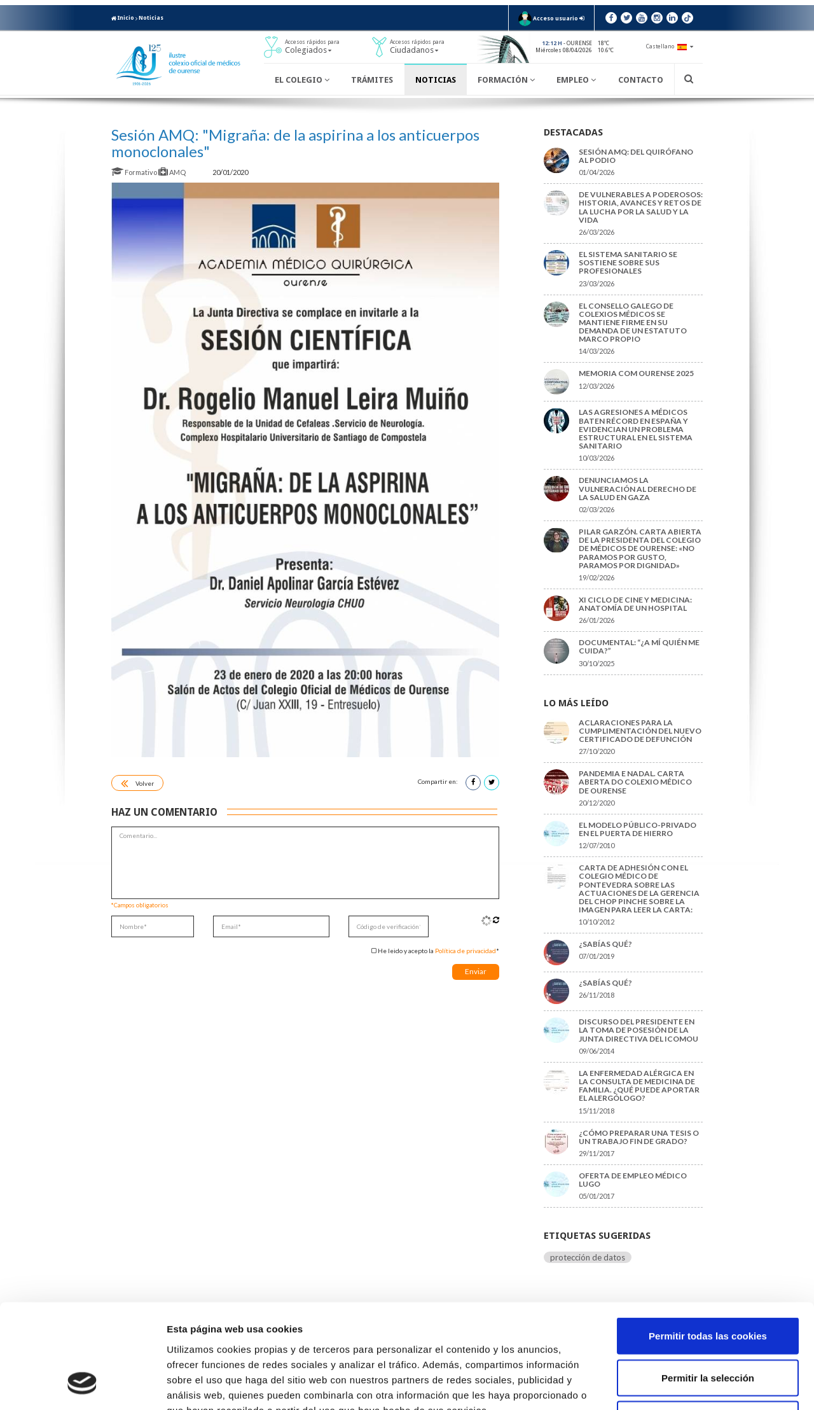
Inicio (122, 18)
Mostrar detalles (683, 1384)
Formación (506, 80)
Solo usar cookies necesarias (708, 1326)
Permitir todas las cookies (708, 1243)
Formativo (134, 172)
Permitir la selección (707, 1285)
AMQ (172, 172)
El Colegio (302, 80)
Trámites (372, 80)
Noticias (151, 18)
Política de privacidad (465, 950)
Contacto (640, 80)
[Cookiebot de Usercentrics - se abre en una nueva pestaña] (82, 1385)
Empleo (576, 80)
